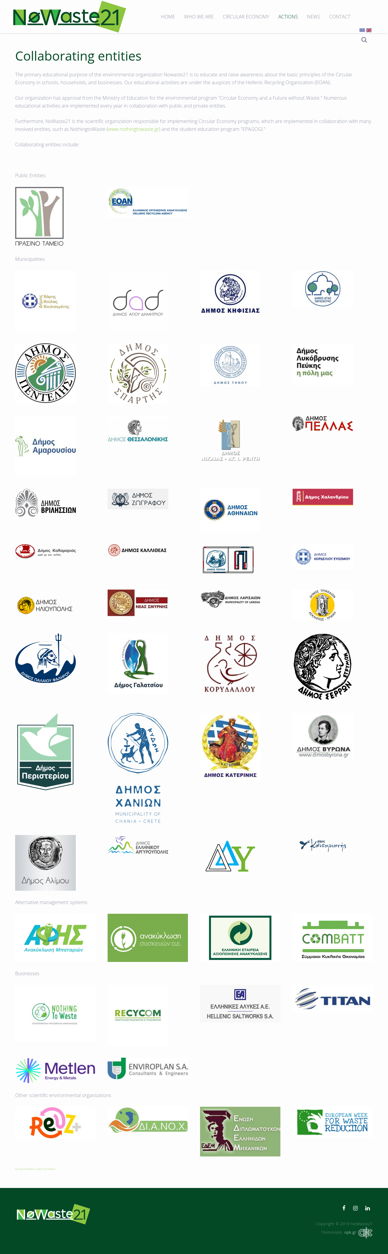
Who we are (198, 16)
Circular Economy (246, 16)
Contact (339, 16)
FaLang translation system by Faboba (35, 1168)
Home (168, 16)
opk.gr (358, 1232)
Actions (288, 16)
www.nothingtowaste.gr (133, 129)
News (313, 16)
